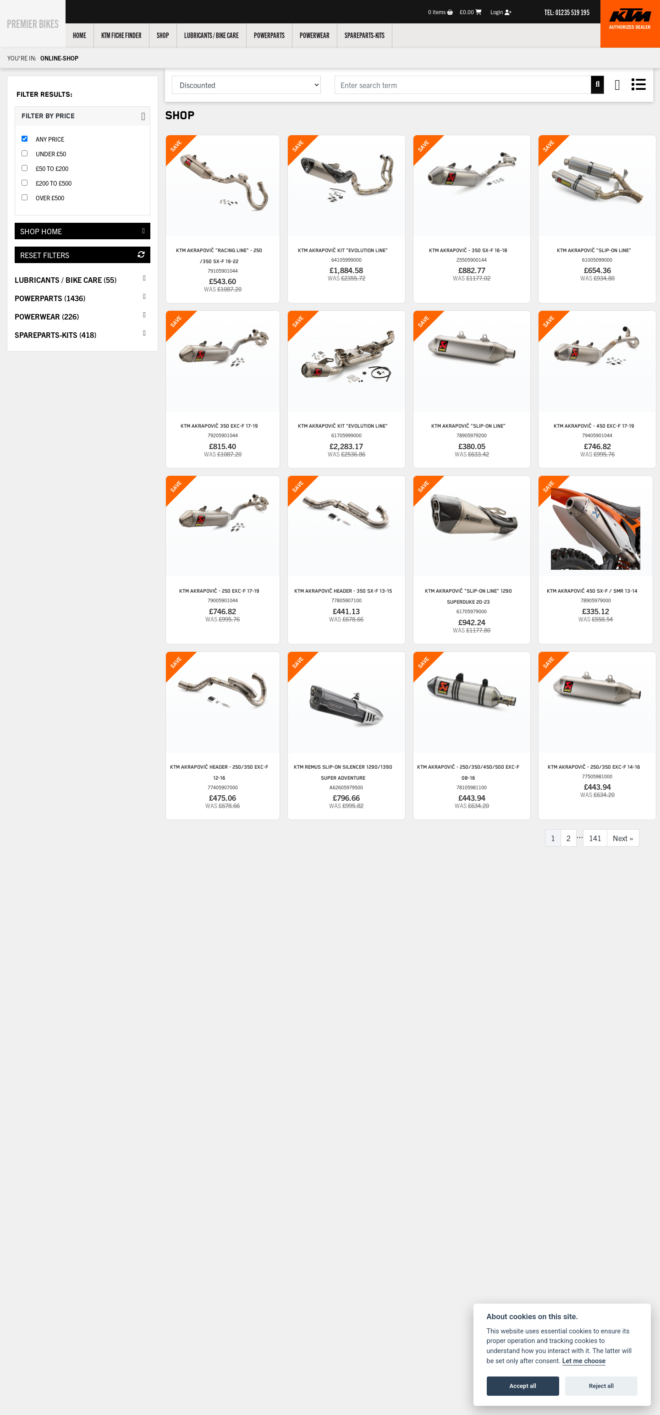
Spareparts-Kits (375, 34)
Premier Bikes (38, 22)
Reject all (601, 1385)
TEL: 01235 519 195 (566, 12)
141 (595, 837)
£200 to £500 (54, 183)
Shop (173, 34)
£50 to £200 (52, 168)
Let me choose (584, 1361)
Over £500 (50, 198)
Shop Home (82, 231)
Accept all (523, 1385)
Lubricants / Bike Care (221, 34)
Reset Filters (82, 254)
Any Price (50, 139)
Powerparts (279, 34)
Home (89, 34)
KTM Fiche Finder (131, 34)
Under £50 (51, 154)
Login (501, 11)
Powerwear (325, 34)
